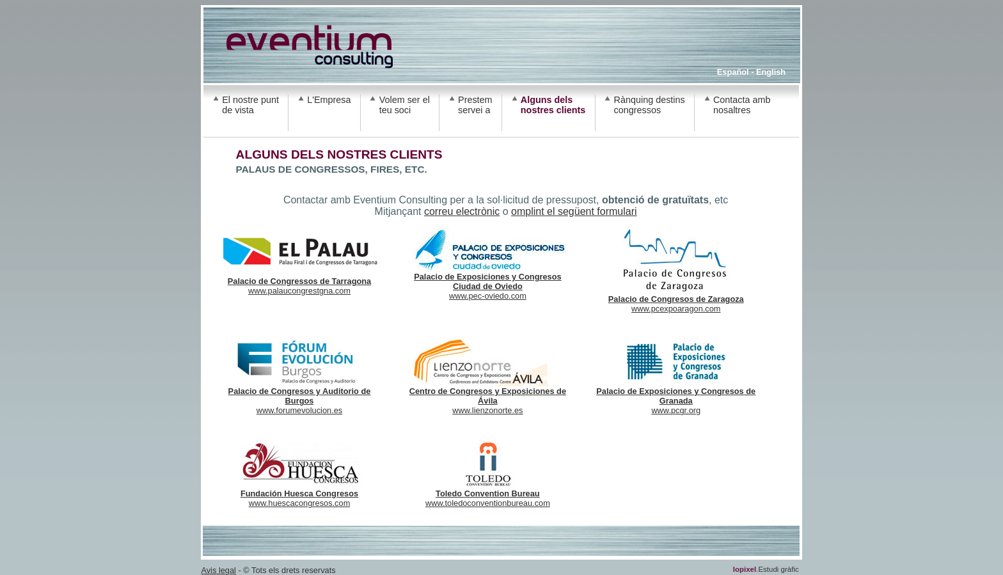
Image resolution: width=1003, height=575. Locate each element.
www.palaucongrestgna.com (299, 282)
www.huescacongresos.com (299, 494)
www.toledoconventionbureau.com (487, 494)
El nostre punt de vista (250, 105)
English (771, 72)
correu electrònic (462, 211)
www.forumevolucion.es (299, 397)
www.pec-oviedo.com (487, 282)
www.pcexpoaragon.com (676, 300)
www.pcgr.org (676, 397)
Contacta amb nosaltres (742, 105)
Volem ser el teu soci (404, 105)
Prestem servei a (475, 105)
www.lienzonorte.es (487, 397)
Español (733, 72)
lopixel (744, 569)
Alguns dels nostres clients (553, 105)
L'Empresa (329, 100)
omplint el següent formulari (574, 211)
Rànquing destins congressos (649, 105)
